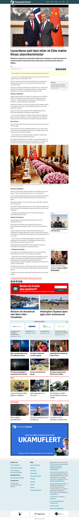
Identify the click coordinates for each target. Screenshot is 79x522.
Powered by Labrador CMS (39, 520)
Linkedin (32, 486)
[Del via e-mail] (63, 71)
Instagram (32, 483)
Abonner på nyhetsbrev (35, 491)
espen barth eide (18, 280)
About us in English (54, 507)
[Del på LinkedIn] (61, 71)
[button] (66, 323)
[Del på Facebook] (56, 71)
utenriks (25, 280)
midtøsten (31, 280)
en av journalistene (54, 89)
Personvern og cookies (35, 477)
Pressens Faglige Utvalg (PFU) (58, 485)
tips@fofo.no (53, 88)
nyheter (37, 280)
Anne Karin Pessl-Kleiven (16, 473)
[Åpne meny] (67, 3)
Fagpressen (53, 500)
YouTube (32, 488)
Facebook (32, 480)
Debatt (52, 2)
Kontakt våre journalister (16, 469)
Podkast (56, 2)
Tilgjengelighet (33, 474)
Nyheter (47, 2)
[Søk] (63, 3)
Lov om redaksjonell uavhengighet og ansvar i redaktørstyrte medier (59, 467)
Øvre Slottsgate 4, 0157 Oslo (17, 479)
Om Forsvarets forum (35, 466)
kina (12, 280)
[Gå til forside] (21, 2)
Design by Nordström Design (56, 510)
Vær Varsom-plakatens (56, 475)
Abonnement (33, 472)
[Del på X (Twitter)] (59, 71)
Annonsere (32, 469)
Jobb (60, 2)
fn (40, 280)
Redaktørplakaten (54, 471)
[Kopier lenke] (65, 71)
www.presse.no (54, 495)
